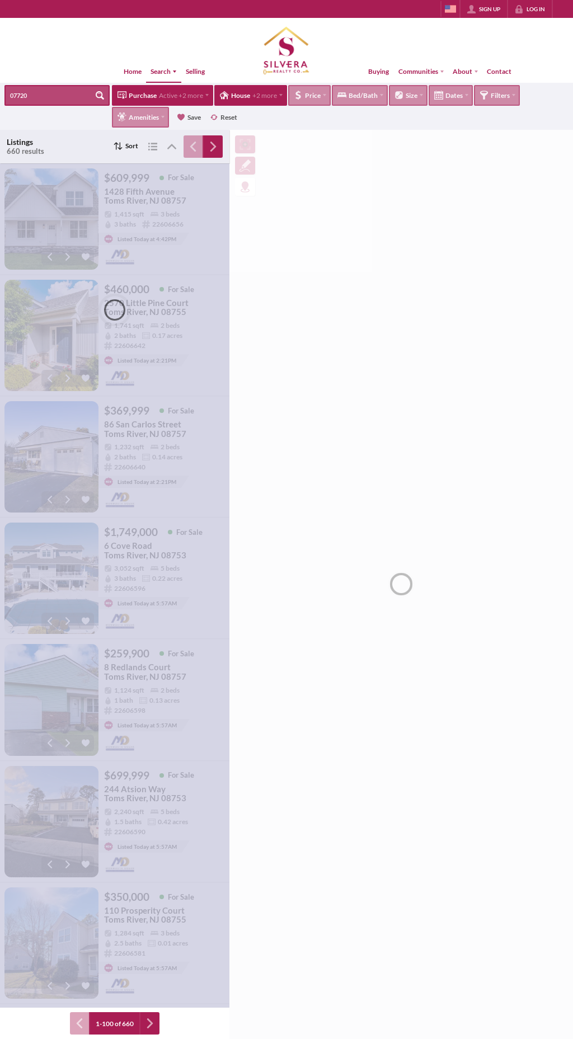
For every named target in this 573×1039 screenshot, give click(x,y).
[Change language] (450, 9)
